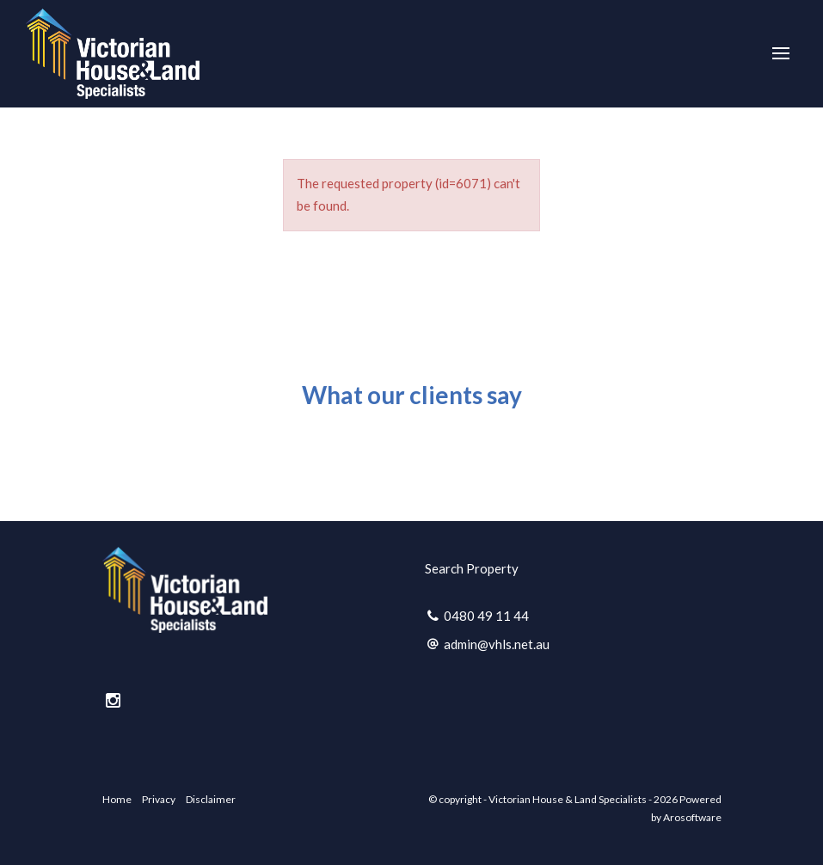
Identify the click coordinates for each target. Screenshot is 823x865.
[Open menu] (781, 53)
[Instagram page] (113, 700)
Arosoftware (692, 817)
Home (117, 799)
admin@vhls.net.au (497, 644)
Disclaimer (211, 799)
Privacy (158, 799)
